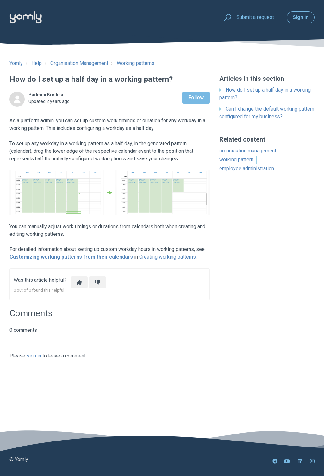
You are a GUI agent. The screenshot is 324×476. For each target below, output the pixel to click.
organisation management (247, 151)
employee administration (246, 168)
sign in (34, 356)
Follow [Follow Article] (196, 97)
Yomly (16, 63)
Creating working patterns (167, 257)
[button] (226, 17)
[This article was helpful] (79, 282)
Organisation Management (79, 63)
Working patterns (135, 63)
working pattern (236, 160)
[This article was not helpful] (97, 282)
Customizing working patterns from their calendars (71, 257)
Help (36, 63)
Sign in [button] (300, 17)
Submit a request (255, 17)
